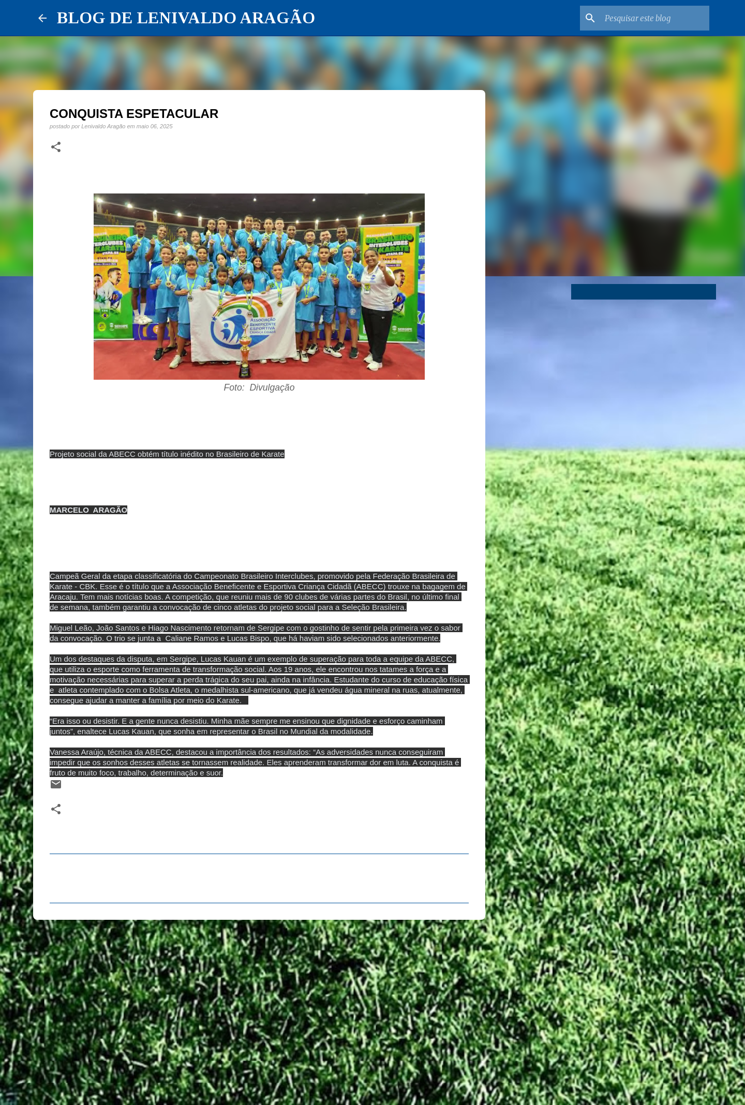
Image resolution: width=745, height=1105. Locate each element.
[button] (56, 147)
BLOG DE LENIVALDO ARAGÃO (186, 17)
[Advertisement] (259, 1007)
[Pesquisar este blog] (655, 18)
